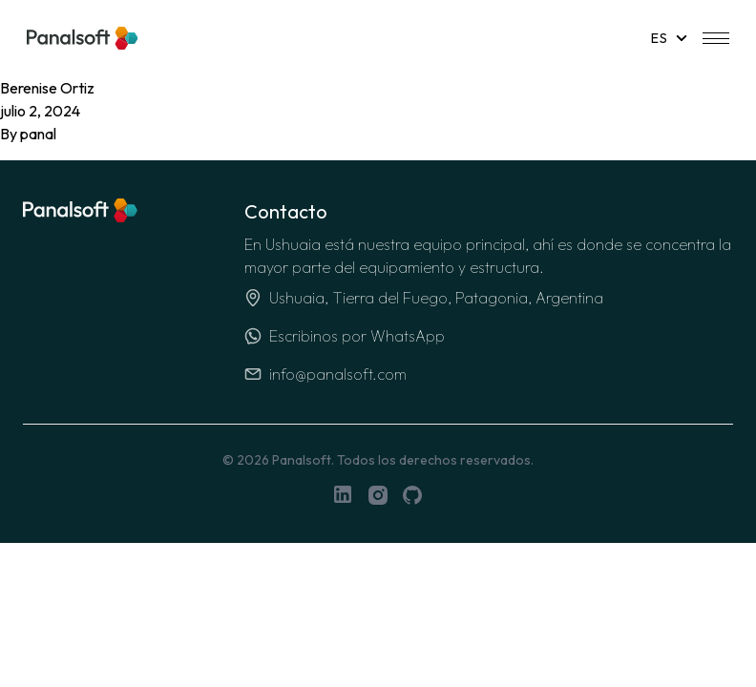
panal (38, 133)
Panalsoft (301, 459)
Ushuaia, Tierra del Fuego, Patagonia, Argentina (423, 297)
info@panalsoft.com (325, 374)
